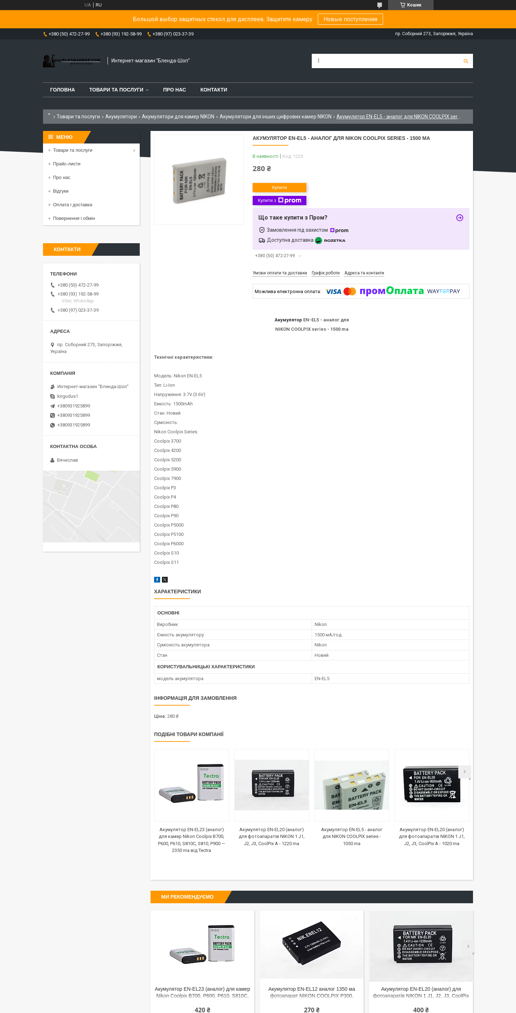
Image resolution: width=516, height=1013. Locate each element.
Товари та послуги (116, 90)
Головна (62, 90)
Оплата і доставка (72, 204)
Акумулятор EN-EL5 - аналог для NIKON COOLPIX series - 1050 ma (351, 836)
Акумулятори (121, 116)
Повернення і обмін (74, 218)
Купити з (279, 200)
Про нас (174, 90)
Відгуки (60, 191)
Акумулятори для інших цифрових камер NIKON (275, 116)
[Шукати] (466, 61)
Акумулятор (288, 319)
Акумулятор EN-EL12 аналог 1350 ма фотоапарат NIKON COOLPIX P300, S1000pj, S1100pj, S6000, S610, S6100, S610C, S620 (312, 993)
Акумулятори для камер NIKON (178, 116)
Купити (279, 187)
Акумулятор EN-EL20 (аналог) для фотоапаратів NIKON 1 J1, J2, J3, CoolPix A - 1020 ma (432, 836)
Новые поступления (350, 19)
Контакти (213, 90)
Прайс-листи (66, 163)
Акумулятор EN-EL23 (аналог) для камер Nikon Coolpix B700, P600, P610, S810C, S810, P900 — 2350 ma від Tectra (202, 993)
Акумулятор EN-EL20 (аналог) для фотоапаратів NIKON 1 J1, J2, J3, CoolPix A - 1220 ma (272, 836)
